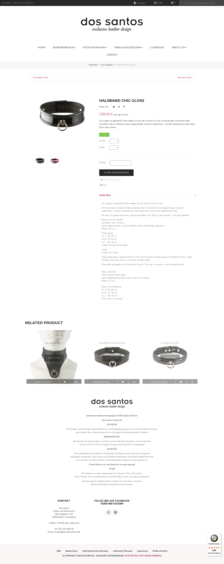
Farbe (101, 147)
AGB (59, 551)
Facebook (119, 107)
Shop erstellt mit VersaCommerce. (143, 556)
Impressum (142, 551)
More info (105, 195)
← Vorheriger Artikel (39, 78)
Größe (102, 141)
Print (103, 185)
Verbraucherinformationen (95, 551)
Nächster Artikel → (185, 78)
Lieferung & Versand (122, 551)
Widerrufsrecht (160, 551)
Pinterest (124, 107)
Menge (102, 162)
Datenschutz (71, 551)
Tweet (114, 107)
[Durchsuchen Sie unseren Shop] (201, 3)
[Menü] (219, 534)
